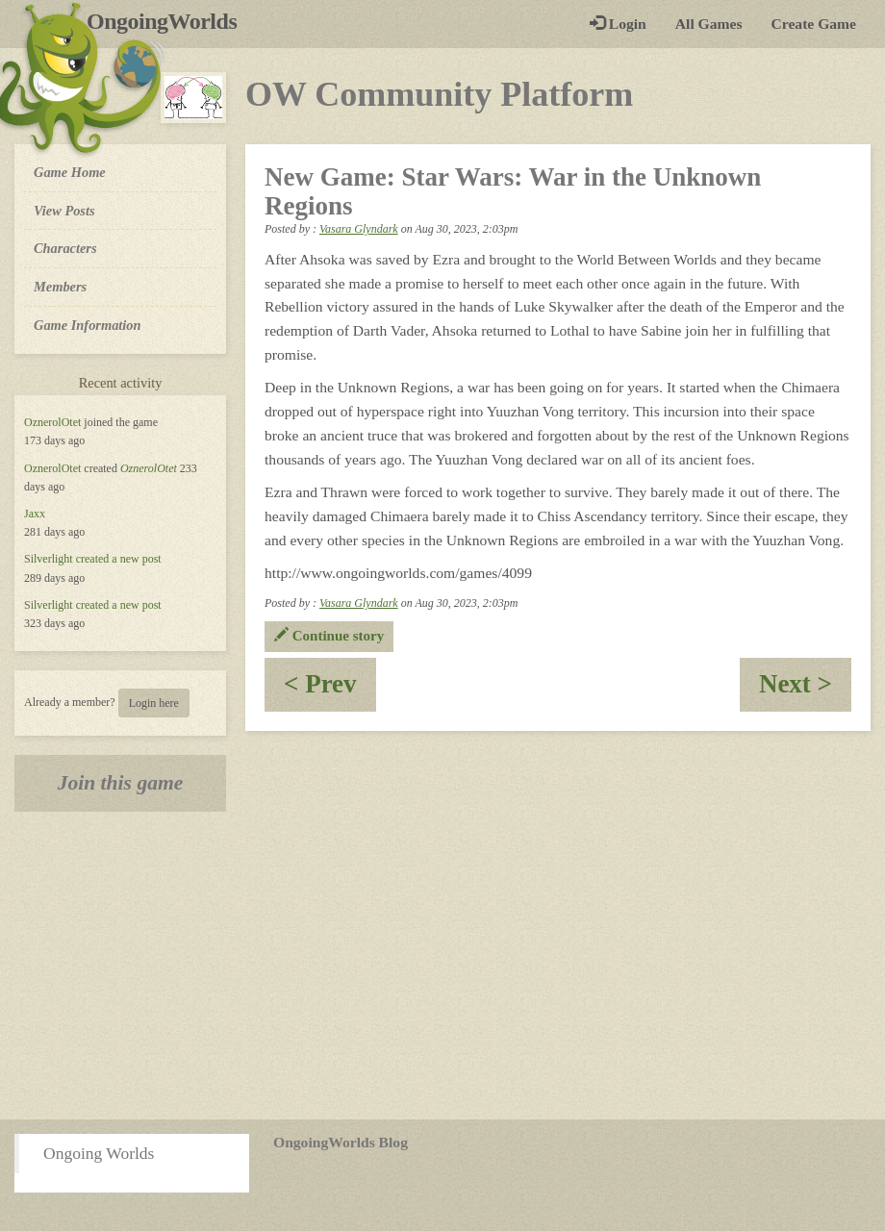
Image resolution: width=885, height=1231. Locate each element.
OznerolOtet (52, 422)
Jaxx (34, 513)
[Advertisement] (442, 965)
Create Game (813, 23)
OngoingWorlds (169, 21)
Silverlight (48, 558)
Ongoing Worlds (98, 1153)
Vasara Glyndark (358, 229)
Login (618, 23)
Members (60, 286)
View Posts (64, 210)
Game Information (87, 325)
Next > (805, 690)
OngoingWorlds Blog (340, 1142)
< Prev (330, 690)
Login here (154, 703)
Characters (65, 247)
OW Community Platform (439, 94)
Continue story (329, 635)
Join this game (121, 782)
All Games (709, 23)
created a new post (119, 558)
